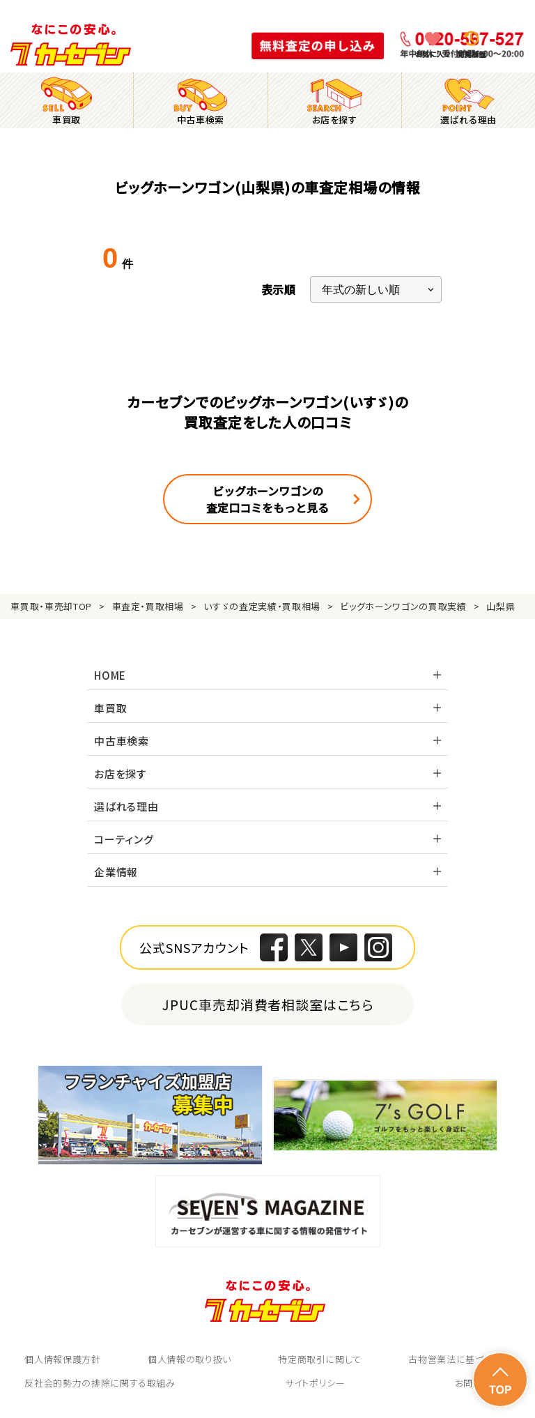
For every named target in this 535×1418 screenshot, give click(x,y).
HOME (110, 675)
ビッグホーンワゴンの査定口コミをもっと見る (267, 499)
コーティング (124, 839)
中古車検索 (121, 740)
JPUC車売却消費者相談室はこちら (268, 1004)
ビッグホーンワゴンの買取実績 (403, 606)
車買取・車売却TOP (51, 606)
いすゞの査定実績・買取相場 (261, 606)
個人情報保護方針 (62, 1359)
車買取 (110, 708)
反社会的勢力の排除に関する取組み (99, 1382)
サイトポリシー (315, 1382)
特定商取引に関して (320, 1359)
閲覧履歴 (471, 54)
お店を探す (120, 773)
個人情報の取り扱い (189, 1359)
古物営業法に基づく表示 (459, 1359)
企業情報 (116, 871)
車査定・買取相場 (148, 606)
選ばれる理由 (126, 806)
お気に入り (433, 54)
